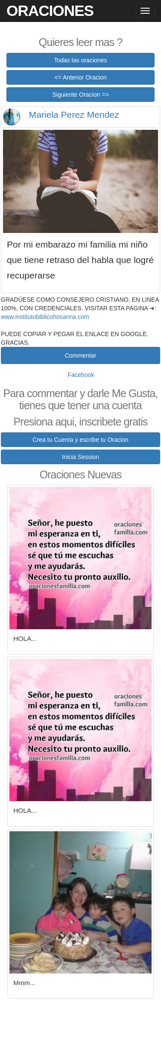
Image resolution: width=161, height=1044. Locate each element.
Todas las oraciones (80, 60)
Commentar (80, 355)
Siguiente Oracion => (80, 94)
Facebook (81, 374)
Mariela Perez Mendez (74, 114)
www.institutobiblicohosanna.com (45, 316)
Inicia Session (80, 456)
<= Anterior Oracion (80, 77)
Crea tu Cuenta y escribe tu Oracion (80, 439)
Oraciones (50, 10)
